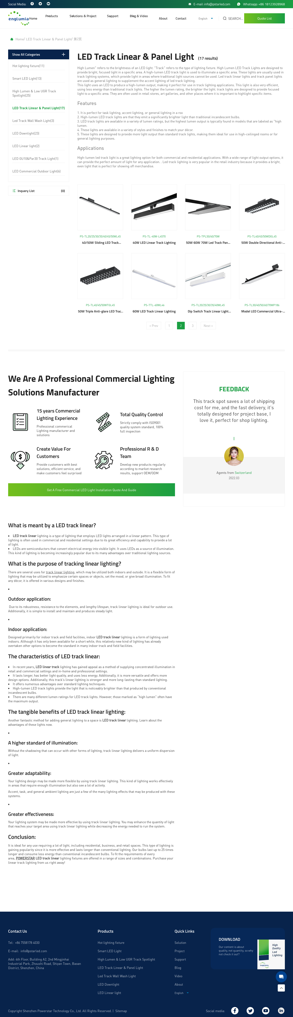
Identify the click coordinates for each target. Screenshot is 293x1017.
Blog (178, 967)
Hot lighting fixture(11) (28, 66)
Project (180, 951)
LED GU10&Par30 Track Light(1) (35, 158)
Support (180, 959)
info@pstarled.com (34, 951)
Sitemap (121, 1011)
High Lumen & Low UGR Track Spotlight (126, 959)
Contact (181, 18)
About (163, 18)
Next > (208, 325)
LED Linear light (109, 993)
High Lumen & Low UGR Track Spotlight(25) (34, 93)
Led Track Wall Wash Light (117, 976)
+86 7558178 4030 (27, 942)
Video (178, 976)
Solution (180, 942)
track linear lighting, (60, 572)
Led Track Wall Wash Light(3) (33, 120)
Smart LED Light (109, 951)
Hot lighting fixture (111, 942)
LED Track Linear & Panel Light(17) (38, 108)
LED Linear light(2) (25, 146)
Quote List (264, 18)
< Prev (153, 325)
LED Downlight (108, 984)
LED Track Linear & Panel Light (48, 39)
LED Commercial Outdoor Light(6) (36, 171)
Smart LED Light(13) (27, 78)
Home (33, 18)
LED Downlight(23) (25, 133)
